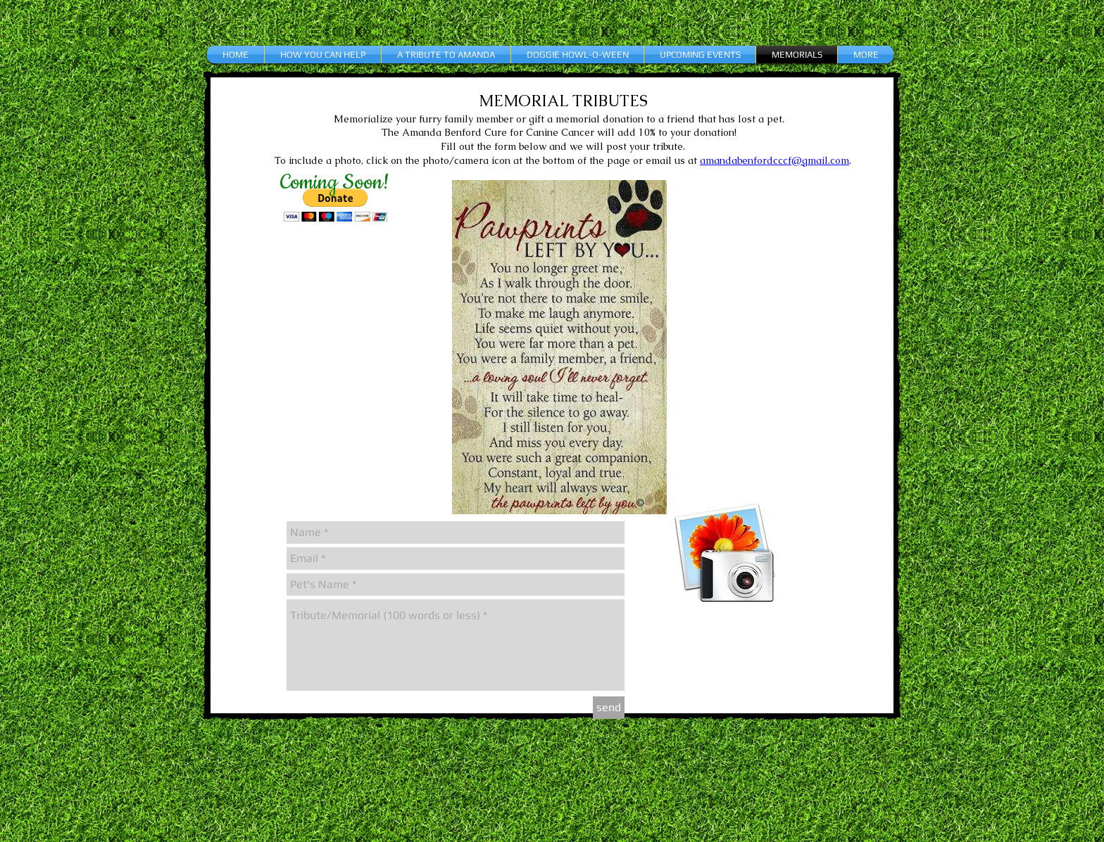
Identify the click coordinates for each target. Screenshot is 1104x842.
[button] (335, 205)
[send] (609, 707)
